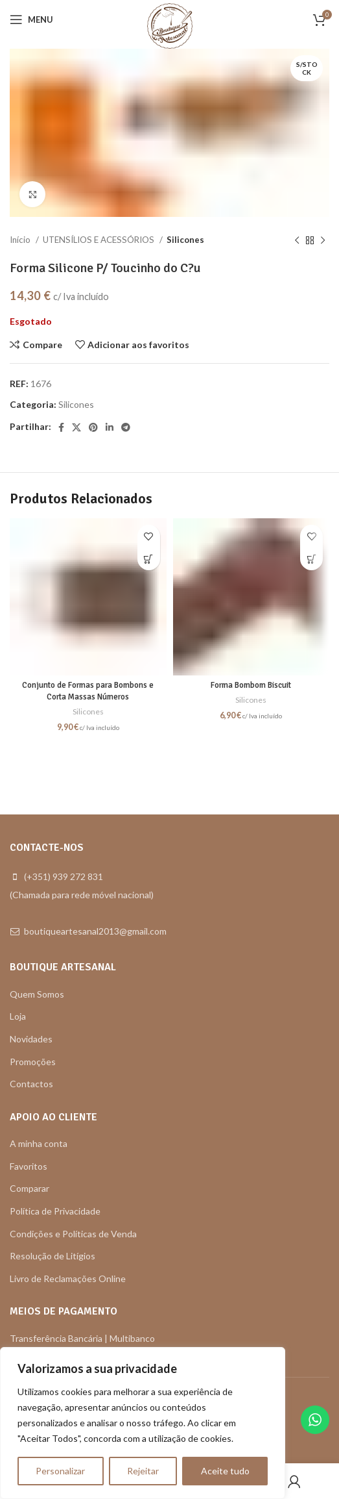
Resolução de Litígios (52, 1255)
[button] (148, 559)
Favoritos (28, 1166)
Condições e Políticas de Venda (73, 1233)
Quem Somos (37, 994)
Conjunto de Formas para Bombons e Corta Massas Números (88, 691)
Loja (18, 1016)
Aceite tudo (225, 1470)
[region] (142, 1423)
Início (21, 239)
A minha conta (38, 1143)
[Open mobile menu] (31, 19)
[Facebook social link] (61, 427)
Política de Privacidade (55, 1210)
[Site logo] (170, 25)
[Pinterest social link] (93, 427)
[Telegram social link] (125, 427)
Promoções (33, 1061)
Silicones (185, 239)
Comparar (29, 1188)
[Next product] (322, 240)
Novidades (31, 1038)
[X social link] (76, 427)
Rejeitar (143, 1470)
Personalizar (60, 1470)
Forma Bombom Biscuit (251, 685)
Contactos (31, 1083)
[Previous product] (296, 240)
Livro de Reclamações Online (68, 1278)
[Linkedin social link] (109, 427)
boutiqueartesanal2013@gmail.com (95, 931)
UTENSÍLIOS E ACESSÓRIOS (99, 239)
